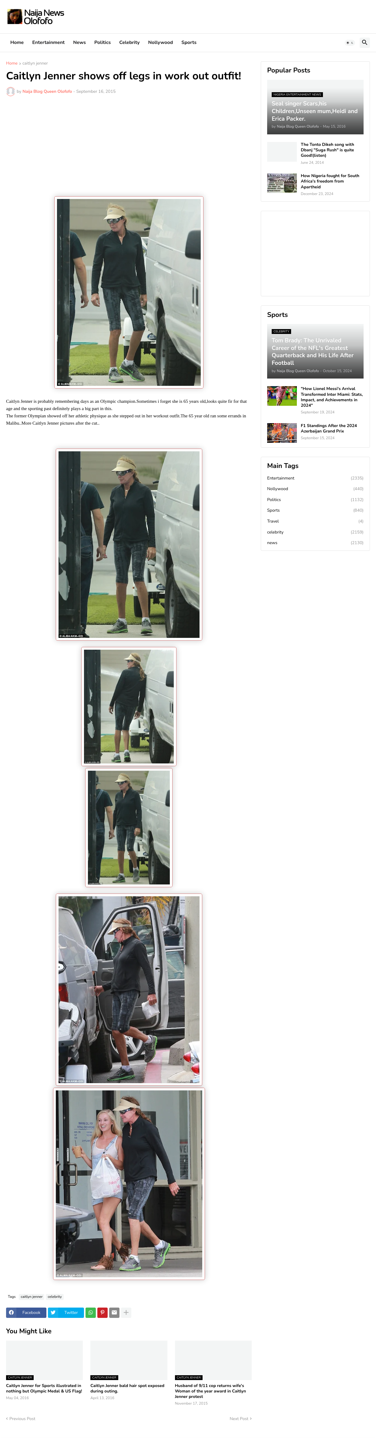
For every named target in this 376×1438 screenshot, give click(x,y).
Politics (102, 42)
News (79, 42)
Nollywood (160, 42)
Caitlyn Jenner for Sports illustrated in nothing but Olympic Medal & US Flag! (44, 1388)
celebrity (55, 1296)
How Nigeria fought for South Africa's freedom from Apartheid (330, 181)
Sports (188, 42)
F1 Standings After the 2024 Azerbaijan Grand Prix (329, 428)
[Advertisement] (129, 146)
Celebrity (129, 42)
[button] (350, 43)
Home (17, 42)
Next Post (239, 1419)
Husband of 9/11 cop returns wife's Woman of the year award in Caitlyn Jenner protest (210, 1391)
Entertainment (48, 42)
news (315, 543)
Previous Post (22, 1419)
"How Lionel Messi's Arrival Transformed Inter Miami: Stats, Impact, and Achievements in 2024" (332, 397)
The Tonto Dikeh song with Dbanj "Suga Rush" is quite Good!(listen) (327, 150)
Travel (315, 521)
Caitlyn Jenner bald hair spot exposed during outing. (127, 1388)
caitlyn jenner (35, 63)
